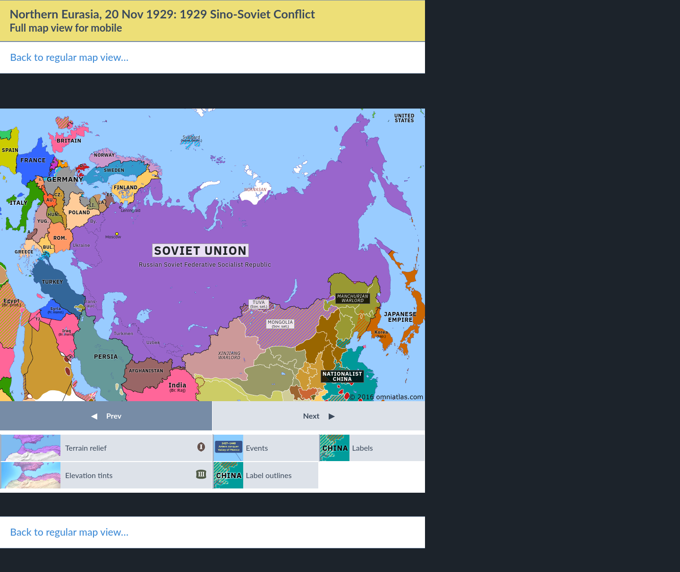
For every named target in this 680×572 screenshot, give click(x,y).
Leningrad (130, 210)
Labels (362, 447)
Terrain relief (135, 448)
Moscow (113, 236)
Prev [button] (106, 415)
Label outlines (269, 475)
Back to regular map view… (69, 57)
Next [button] (319, 415)
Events (257, 447)
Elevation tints (135, 475)
